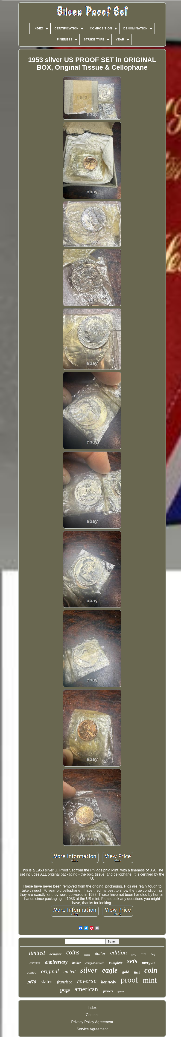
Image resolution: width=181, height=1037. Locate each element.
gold (125, 972)
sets (132, 961)
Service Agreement (92, 1029)
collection (34, 963)
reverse (86, 980)
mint (150, 980)
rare (143, 954)
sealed (87, 954)
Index (92, 1008)
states (46, 981)
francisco (65, 982)
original (50, 971)
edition (118, 952)
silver (89, 970)
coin (151, 970)
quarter (120, 991)
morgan (148, 962)
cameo (31, 972)
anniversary (56, 962)
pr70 (133, 954)
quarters (108, 991)
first (137, 972)
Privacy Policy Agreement (92, 1022)
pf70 (31, 982)
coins (72, 952)
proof (129, 979)
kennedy (108, 982)
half (153, 954)
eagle (109, 970)
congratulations (94, 963)
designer (56, 954)
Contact (92, 1015)
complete (116, 963)
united (69, 971)
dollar (100, 953)
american (86, 989)
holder (76, 963)
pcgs (65, 990)
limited (37, 953)
